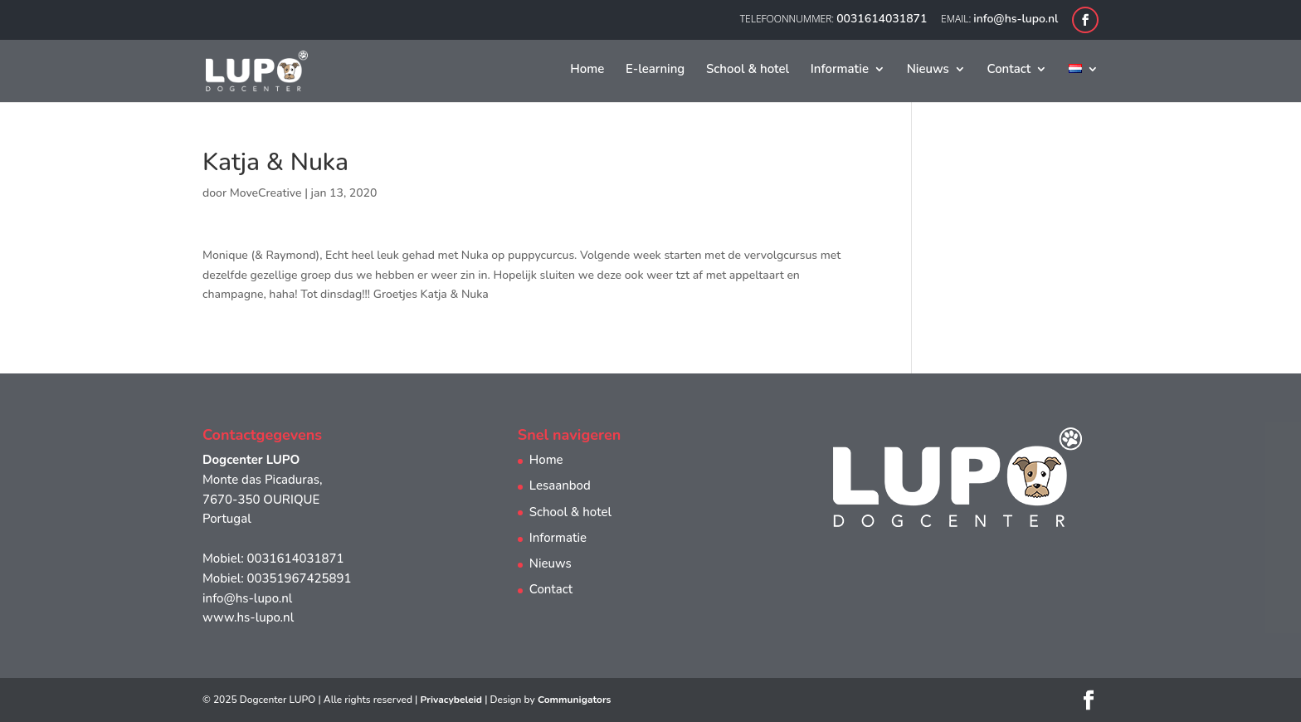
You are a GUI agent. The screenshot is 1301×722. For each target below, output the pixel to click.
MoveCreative (266, 193)
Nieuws (928, 70)
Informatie (840, 70)
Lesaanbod (560, 485)
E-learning (655, 70)
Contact (1009, 70)
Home (587, 70)
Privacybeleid (451, 699)
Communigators (575, 699)
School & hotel (747, 70)
